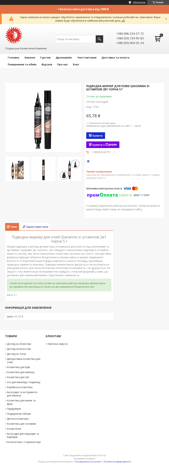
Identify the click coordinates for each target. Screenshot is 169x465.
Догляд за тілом (16, 353)
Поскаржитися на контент (88, 461)
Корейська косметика (19, 387)
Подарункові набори (19, 413)
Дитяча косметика (18, 418)
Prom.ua (102, 455)
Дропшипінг (64, 57)
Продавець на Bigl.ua (84, 458)
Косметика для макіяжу (20, 372)
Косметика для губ (18, 377)
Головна (13, 57)
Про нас (62, 64)
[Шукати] (99, 39)
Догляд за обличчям (19, 343)
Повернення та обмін (22, 64)
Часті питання (86, 57)
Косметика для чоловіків (21, 423)
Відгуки (47, 64)
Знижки (29, 57)
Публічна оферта (57, 343)
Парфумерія (14, 408)
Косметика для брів (18, 367)
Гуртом (45, 57)
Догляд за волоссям (19, 348)
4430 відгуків (139, 2)
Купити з (104, 144)
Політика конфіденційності (117, 461)
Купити (97, 135)
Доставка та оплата (115, 57)
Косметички (14, 428)
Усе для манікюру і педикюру (23, 382)
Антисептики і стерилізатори (24, 442)
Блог (76, 64)
